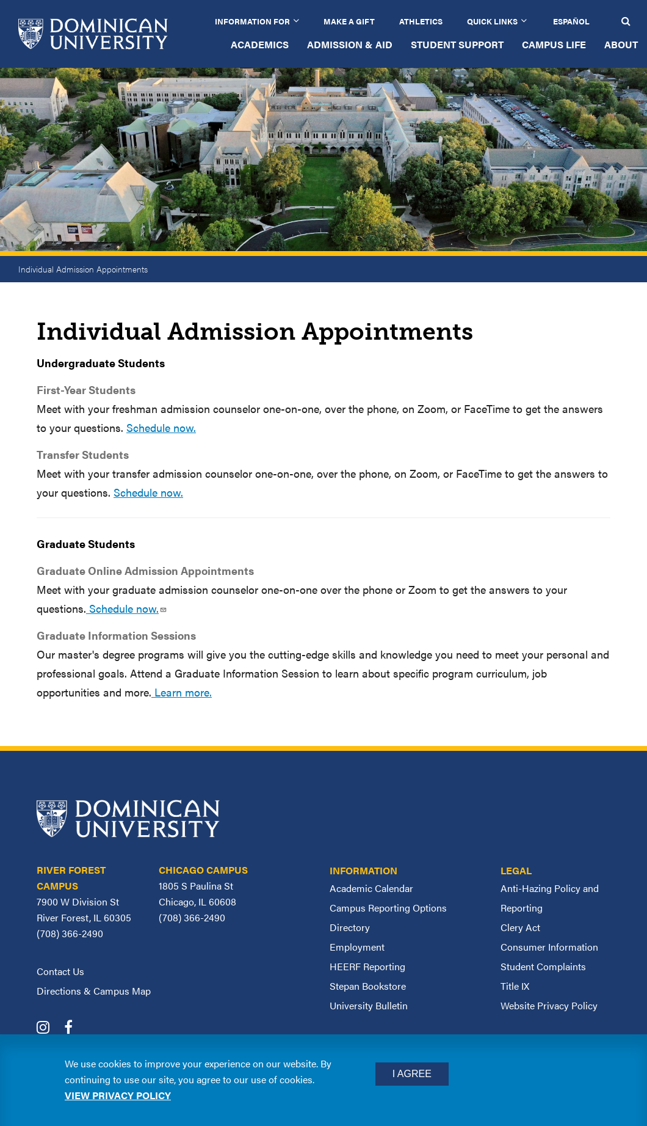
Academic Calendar (371, 888)
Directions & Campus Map (94, 991)
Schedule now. (161, 427)
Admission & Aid (349, 44)
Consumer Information (549, 947)
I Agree (412, 1074)
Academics (260, 44)
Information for (252, 21)
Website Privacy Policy (549, 1005)
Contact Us (60, 971)
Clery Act (520, 927)
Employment (357, 947)
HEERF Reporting (367, 966)
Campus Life (554, 44)
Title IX (515, 986)
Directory (350, 927)
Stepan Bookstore (368, 986)
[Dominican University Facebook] (74, 1029)
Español (571, 21)
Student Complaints (543, 966)
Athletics (421, 21)
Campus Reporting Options (388, 908)
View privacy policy (118, 1095)
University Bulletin (369, 1005)
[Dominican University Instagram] (49, 1029)
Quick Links (492, 21)
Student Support (457, 44)
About (621, 44)
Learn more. (181, 692)
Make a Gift (349, 21)
